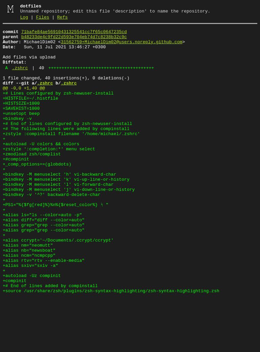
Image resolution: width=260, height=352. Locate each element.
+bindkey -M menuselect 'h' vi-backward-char (59, 205)
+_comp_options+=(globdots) (37, 193)
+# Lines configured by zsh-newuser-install (58, 107)
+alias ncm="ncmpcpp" (29, 302)
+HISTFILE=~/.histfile (30, 113)
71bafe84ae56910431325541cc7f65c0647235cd (74, 35)
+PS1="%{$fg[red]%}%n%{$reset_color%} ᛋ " (55, 241)
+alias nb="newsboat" (29, 296)
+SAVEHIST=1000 (21, 126)
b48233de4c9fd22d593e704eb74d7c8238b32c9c (74, 41)
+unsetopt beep (21, 132)
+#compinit (16, 186)
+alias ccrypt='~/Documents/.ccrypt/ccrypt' (58, 284)
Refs (62, 19)
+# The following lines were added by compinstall (66, 150)
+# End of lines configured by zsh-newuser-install (67, 144)
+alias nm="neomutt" (28, 290)
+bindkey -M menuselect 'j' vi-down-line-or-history (69, 223)
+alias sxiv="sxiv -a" (30, 314)
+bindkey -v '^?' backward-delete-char (52, 229)
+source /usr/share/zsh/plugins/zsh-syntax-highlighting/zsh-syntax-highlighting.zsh (111, 345)
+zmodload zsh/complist (32, 180)
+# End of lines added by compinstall (50, 338)
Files (42, 19)
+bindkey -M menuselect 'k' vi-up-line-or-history (66, 211)
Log (24, 19)
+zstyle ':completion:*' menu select (49, 174)
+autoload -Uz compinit (32, 326)
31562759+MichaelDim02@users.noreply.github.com (121, 47)
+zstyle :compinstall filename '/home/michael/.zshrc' (71, 156)
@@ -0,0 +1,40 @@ (24, 101)
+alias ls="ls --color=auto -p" (42, 253)
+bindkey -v (17, 138)
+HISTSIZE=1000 (21, 120)
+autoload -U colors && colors (41, 168)
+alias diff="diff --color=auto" (44, 259)
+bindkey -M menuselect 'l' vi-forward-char (58, 217)
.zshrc (20, 78)
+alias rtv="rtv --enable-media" (44, 308)
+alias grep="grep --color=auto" (44, 265)
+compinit (14, 332)
